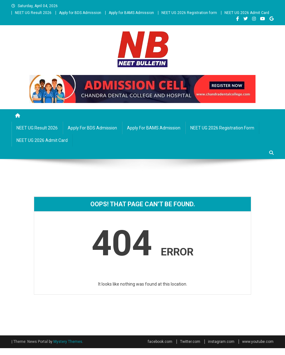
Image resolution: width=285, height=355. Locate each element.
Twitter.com (190, 341)
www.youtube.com (258, 341)
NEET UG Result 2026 (33, 13)
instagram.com (221, 341)
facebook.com (160, 341)
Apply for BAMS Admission (131, 13)
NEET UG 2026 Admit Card (246, 13)
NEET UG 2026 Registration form (189, 13)
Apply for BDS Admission (80, 13)
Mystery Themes (67, 341)
